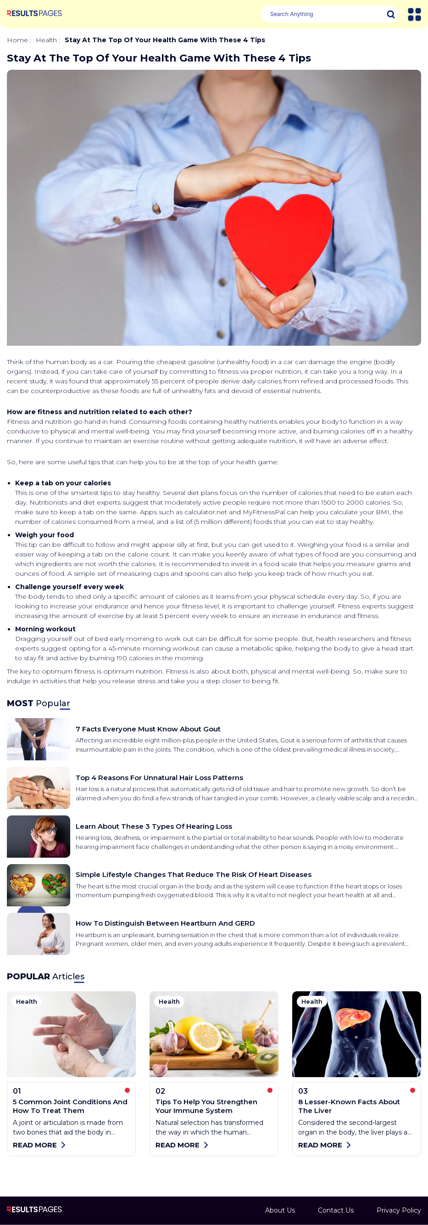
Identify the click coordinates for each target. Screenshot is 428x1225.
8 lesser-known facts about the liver (349, 1106)
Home (17, 40)
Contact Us (336, 1210)
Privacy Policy (399, 1210)
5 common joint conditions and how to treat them (70, 1106)
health (46, 40)
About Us (280, 1210)
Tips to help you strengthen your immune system (206, 1106)
